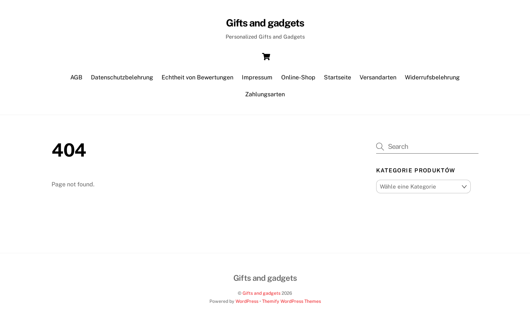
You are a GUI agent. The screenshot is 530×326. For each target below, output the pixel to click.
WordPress (247, 301)
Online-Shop (298, 77)
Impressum (257, 77)
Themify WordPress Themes (291, 301)
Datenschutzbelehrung (122, 77)
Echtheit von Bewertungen (197, 77)
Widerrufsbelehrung (432, 77)
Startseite (337, 77)
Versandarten (378, 77)
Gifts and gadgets (261, 293)
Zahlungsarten (265, 94)
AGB (76, 77)
